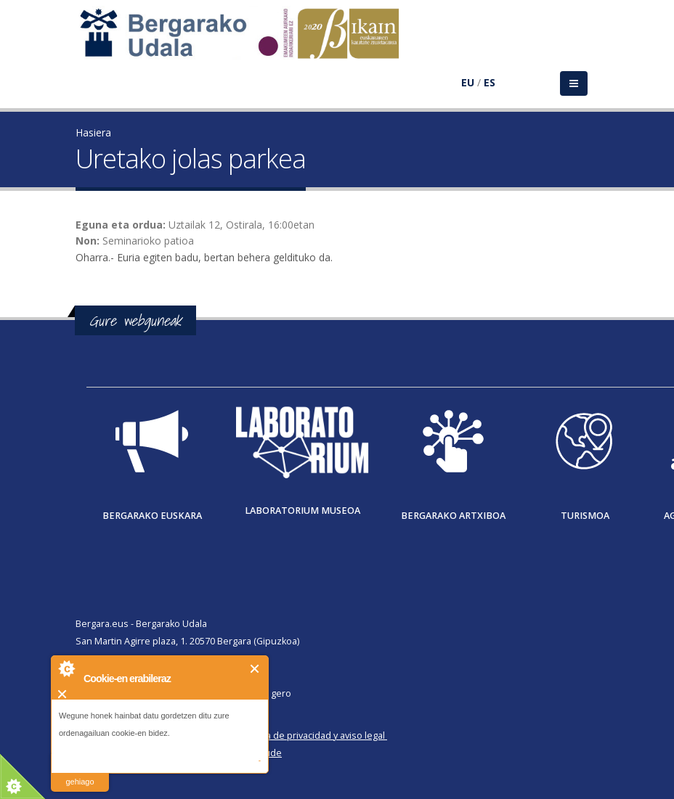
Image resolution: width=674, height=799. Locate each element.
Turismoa (585, 515)
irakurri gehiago (79, 772)
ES (489, 82)
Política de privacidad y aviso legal (312, 735)
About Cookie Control (66, 668)
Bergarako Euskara (152, 515)
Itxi (255, 668)
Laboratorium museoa (302, 510)
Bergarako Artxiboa (453, 515)
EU (467, 82)
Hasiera (93, 132)
